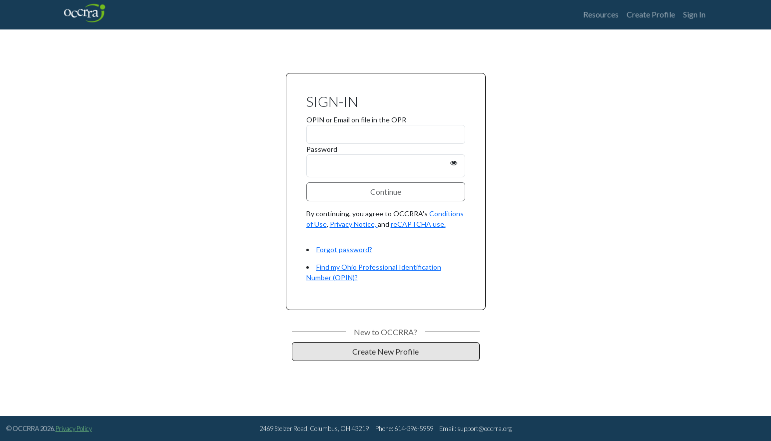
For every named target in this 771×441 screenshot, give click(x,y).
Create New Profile (385, 351)
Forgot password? (344, 249)
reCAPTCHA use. (418, 224)
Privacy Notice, (354, 224)
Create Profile (651, 14)
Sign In (694, 14)
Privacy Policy (73, 429)
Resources (601, 14)
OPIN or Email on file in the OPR (356, 119)
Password (321, 149)
